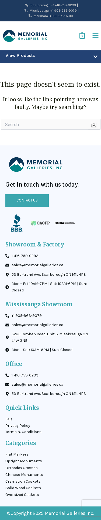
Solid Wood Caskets (23, 488)
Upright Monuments (23, 461)
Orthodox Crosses (21, 468)
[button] (95, 36)
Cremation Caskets (23, 481)
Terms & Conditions (23, 432)
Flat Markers (17, 454)
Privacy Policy (17, 425)
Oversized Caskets (22, 494)
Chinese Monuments (24, 474)
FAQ (8, 419)
